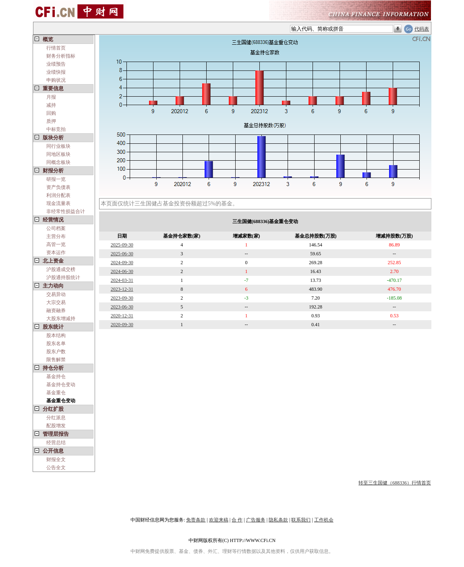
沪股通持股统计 (63, 277)
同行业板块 (58, 146)
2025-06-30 (122, 254)
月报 (51, 97)
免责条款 (195, 520)
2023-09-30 (122, 298)
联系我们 (301, 520)
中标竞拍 (56, 129)
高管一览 (56, 244)
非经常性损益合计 (65, 211)
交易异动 (56, 294)
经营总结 (56, 442)
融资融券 (56, 310)
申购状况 (56, 80)
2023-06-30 (122, 307)
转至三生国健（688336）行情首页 (394, 483)
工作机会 (324, 520)
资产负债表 (58, 187)
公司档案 (56, 228)
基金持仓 (56, 376)
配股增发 (56, 425)
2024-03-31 (122, 280)
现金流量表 (58, 203)
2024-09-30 (122, 262)
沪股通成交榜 (60, 269)
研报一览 (56, 179)
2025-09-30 (122, 245)
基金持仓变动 (60, 384)
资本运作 (56, 252)
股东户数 (56, 351)
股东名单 (56, 343)
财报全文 (56, 459)
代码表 (421, 29)
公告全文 (56, 467)
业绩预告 (56, 64)
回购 (51, 113)
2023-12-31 (122, 289)
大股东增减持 (60, 318)
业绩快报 (56, 72)
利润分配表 (58, 195)
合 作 (237, 520)
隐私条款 (278, 520)
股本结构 (56, 335)
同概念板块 (58, 162)
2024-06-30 (122, 271)
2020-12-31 (122, 316)
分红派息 (56, 417)
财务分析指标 (60, 56)
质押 (51, 121)
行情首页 (56, 48)
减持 (51, 105)
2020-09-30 (122, 324)
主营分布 (56, 236)
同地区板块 (58, 154)
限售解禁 (56, 359)
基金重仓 (56, 392)
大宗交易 (56, 302)
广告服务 (255, 520)
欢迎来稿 (218, 520)
